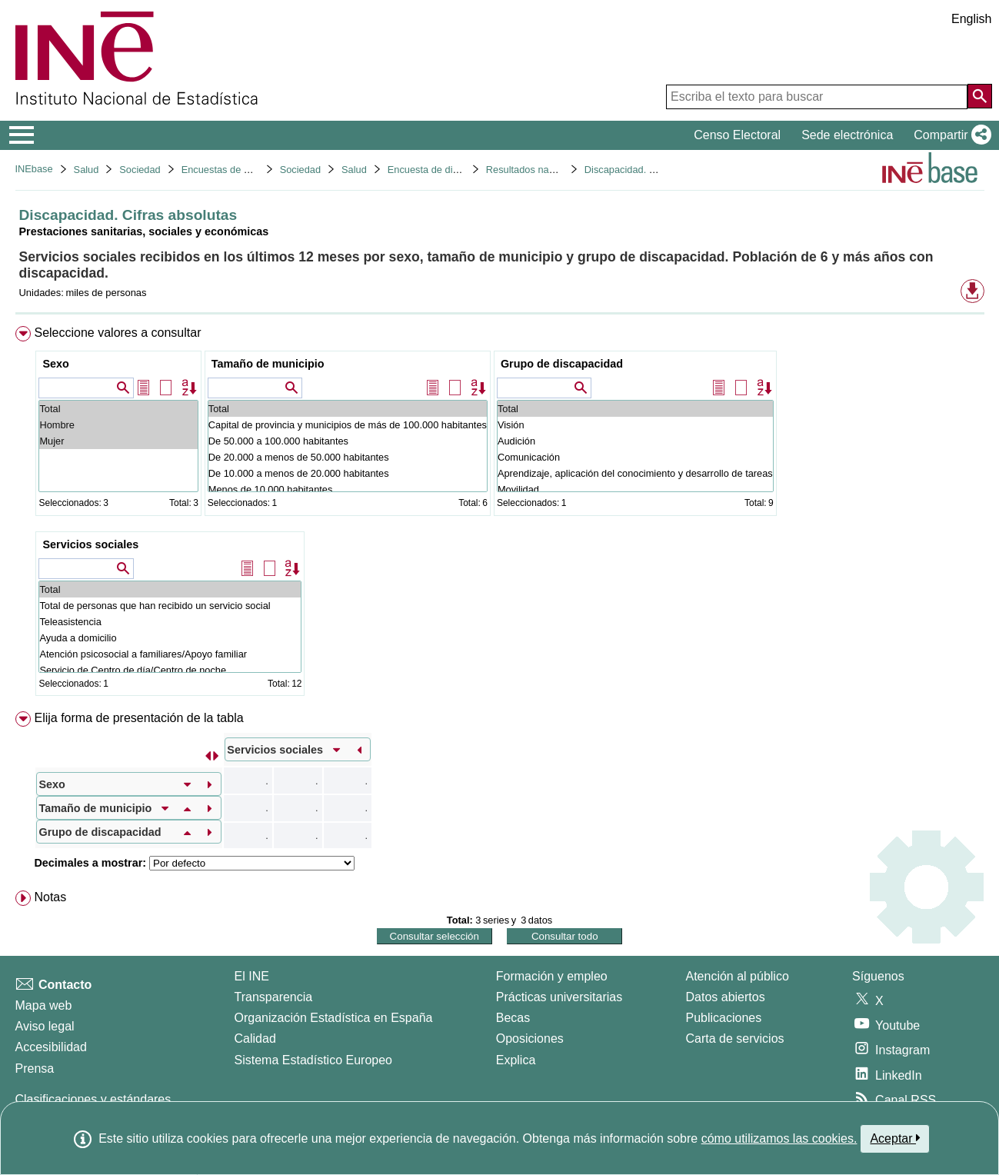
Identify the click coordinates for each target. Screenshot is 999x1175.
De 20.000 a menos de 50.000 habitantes (347, 457)
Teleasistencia (170, 622)
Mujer (118, 441)
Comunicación (635, 457)
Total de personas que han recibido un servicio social (170, 605)
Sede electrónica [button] (847, 134)
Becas (513, 1017)
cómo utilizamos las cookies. (779, 1138)
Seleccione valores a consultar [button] (117, 332)
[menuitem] (499, 514)
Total (118, 409)
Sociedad (139, 169)
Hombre (118, 425)
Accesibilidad (51, 1047)
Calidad (255, 1038)
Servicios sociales (90, 544)
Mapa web (43, 1005)
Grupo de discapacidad (562, 364)
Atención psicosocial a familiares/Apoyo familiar (170, 654)
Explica (516, 1060)
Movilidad (635, 489)
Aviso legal (45, 1026)
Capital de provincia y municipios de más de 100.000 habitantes (347, 425)
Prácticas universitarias (559, 997)
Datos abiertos (725, 997)
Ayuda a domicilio (170, 638)
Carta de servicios (735, 1038)
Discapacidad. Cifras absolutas (652, 169)
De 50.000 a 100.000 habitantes (347, 441)
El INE (252, 976)
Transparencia (274, 997)
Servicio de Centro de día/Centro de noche (170, 670)
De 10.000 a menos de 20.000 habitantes (347, 473)
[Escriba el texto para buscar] (816, 97)
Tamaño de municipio (268, 364)
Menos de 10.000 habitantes (347, 489)
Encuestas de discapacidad (241, 169)
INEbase (34, 169)
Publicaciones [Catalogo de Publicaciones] (724, 1017)
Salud (86, 169)
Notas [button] (50, 897)
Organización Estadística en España (334, 1017)
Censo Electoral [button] (737, 134)
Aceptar (895, 1138)
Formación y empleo (552, 976)
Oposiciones (530, 1038)
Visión (635, 425)
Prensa (35, 1068)
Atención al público (737, 976)
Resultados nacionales (535, 169)
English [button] (971, 18)
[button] (949, 135)
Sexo (55, 364)
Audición (635, 441)
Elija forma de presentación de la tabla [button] (138, 717)
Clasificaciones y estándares (93, 1099)
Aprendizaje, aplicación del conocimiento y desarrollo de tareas (635, 473)
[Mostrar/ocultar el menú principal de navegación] (22, 135)
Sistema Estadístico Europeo (313, 1060)
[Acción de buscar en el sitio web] (979, 96)
